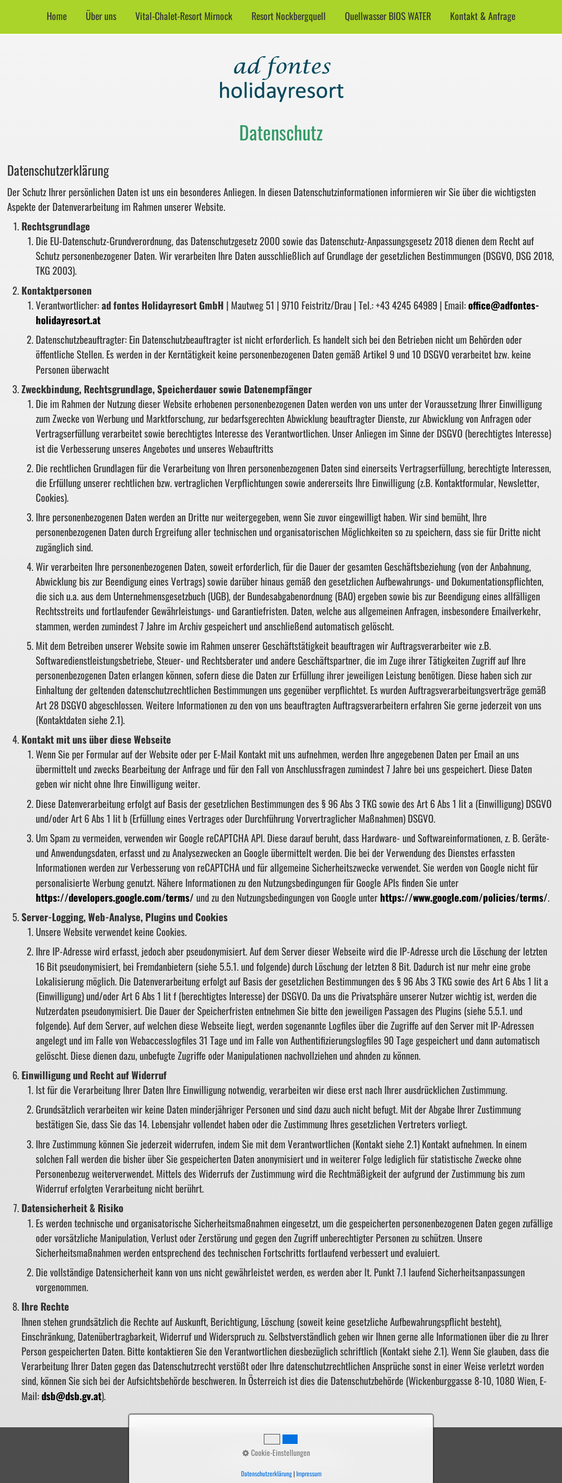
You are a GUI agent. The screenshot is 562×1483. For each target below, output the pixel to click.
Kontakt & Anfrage (482, 16)
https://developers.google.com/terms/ (115, 897)
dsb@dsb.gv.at (71, 1395)
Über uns (101, 16)
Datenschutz (316, 1449)
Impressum (278, 1449)
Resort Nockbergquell (288, 16)
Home (57, 16)
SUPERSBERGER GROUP (311, 1462)
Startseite (243, 1449)
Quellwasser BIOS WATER (388, 16)
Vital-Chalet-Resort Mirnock (183, 16)
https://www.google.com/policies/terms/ (464, 897)
